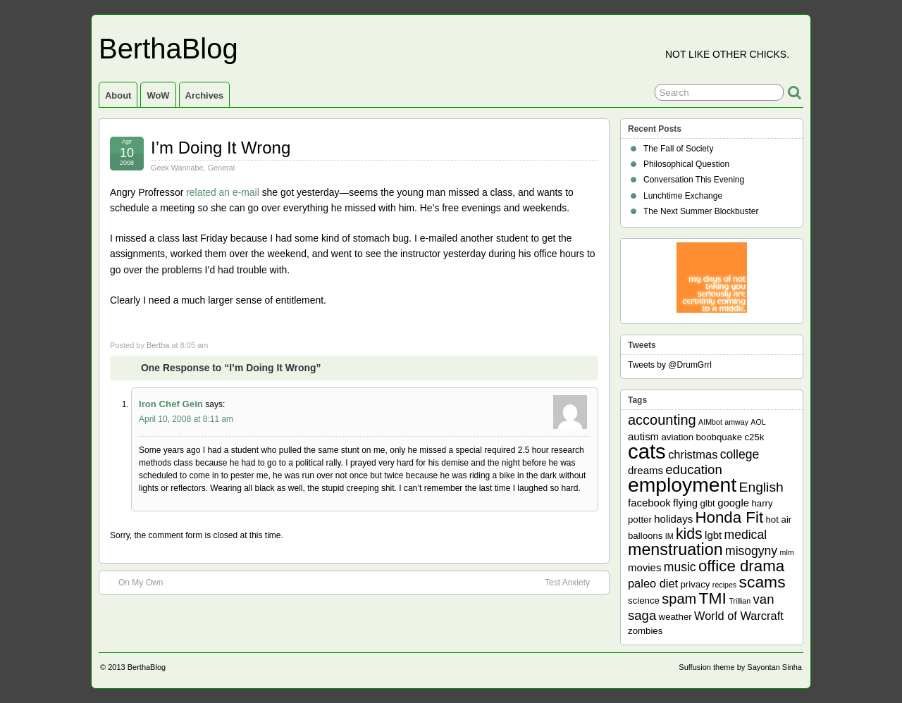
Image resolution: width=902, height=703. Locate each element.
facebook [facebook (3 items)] (649, 503)
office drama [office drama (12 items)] (741, 566)
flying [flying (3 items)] (685, 503)
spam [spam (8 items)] (679, 598)
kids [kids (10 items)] (689, 533)
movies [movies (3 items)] (644, 567)
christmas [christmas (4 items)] (692, 454)
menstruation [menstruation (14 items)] (675, 549)
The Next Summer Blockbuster (700, 211)
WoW (158, 95)
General (221, 167)
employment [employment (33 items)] (682, 484)
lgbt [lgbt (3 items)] (713, 535)
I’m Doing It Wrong (220, 147)
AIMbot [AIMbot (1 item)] (710, 422)
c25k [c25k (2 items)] (754, 437)
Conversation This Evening (693, 180)
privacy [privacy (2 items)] (695, 584)
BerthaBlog (168, 48)
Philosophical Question (686, 164)
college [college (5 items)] (740, 454)
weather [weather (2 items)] (675, 616)
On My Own (133, 581)
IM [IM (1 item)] (669, 536)
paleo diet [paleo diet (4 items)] (653, 583)
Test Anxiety (574, 581)
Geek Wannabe (177, 167)
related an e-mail (222, 192)
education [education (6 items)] (693, 469)
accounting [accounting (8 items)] (662, 420)
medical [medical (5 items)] (745, 535)
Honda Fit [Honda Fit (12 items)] (730, 517)
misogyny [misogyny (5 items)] (751, 551)
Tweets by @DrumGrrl (670, 365)
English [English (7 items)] (761, 487)
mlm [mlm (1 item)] (787, 552)
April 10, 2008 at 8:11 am (186, 419)
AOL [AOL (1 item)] (757, 422)
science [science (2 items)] (644, 600)
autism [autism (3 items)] (643, 436)
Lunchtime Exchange (682, 196)
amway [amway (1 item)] (736, 422)
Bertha (158, 345)
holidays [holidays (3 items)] (673, 519)
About (118, 95)
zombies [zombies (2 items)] (645, 631)
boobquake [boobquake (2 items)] (719, 437)
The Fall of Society (678, 149)
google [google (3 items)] (733, 503)
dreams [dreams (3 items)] (645, 470)
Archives (204, 95)
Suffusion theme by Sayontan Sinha (740, 667)
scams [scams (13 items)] (762, 582)
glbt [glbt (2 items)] (707, 503)
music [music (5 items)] (680, 567)
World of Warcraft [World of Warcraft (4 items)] (739, 615)
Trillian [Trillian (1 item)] (739, 601)
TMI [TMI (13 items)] (713, 598)
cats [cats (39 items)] (647, 451)
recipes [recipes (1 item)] (724, 584)
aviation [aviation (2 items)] (677, 437)
